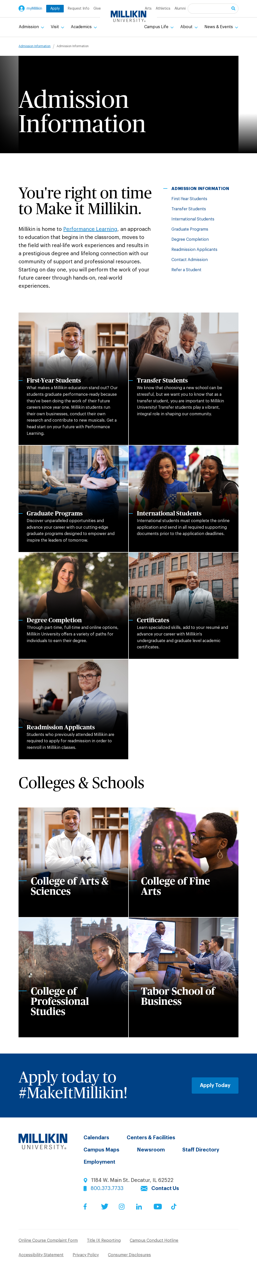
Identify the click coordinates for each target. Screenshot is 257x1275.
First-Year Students (189, 199)
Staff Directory (200, 1149)
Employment (99, 1162)
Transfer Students (188, 209)
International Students (192, 219)
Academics (82, 27)
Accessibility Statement (41, 1255)
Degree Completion (190, 239)
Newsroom (151, 1149)
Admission (29, 27)
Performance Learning (90, 229)
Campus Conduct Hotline (154, 1240)
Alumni (180, 8)
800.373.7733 (107, 1188)
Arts (148, 8)
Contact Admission (189, 260)
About (187, 27)
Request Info (78, 8)
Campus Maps (101, 1149)
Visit (55, 27)
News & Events (219, 27)
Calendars (96, 1137)
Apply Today (215, 1085)
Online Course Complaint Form (48, 1240)
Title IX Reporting (104, 1240)
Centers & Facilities (151, 1137)
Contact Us (165, 1188)
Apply (55, 8)
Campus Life (156, 27)
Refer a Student (186, 270)
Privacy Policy (86, 1255)
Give (97, 8)
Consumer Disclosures (129, 1255)
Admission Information (35, 46)
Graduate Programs (189, 229)
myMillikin (34, 8)
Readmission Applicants (194, 250)
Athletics (163, 8)
